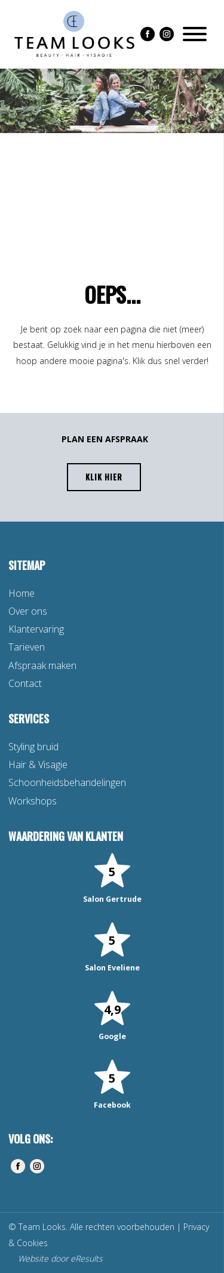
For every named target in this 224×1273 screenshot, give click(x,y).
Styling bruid (33, 746)
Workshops (32, 800)
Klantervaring (36, 629)
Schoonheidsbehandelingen (67, 782)
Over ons (27, 611)
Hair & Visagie (37, 764)
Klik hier (103, 477)
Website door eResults (60, 1258)
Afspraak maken (42, 665)
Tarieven (26, 647)
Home (21, 593)
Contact (25, 683)
